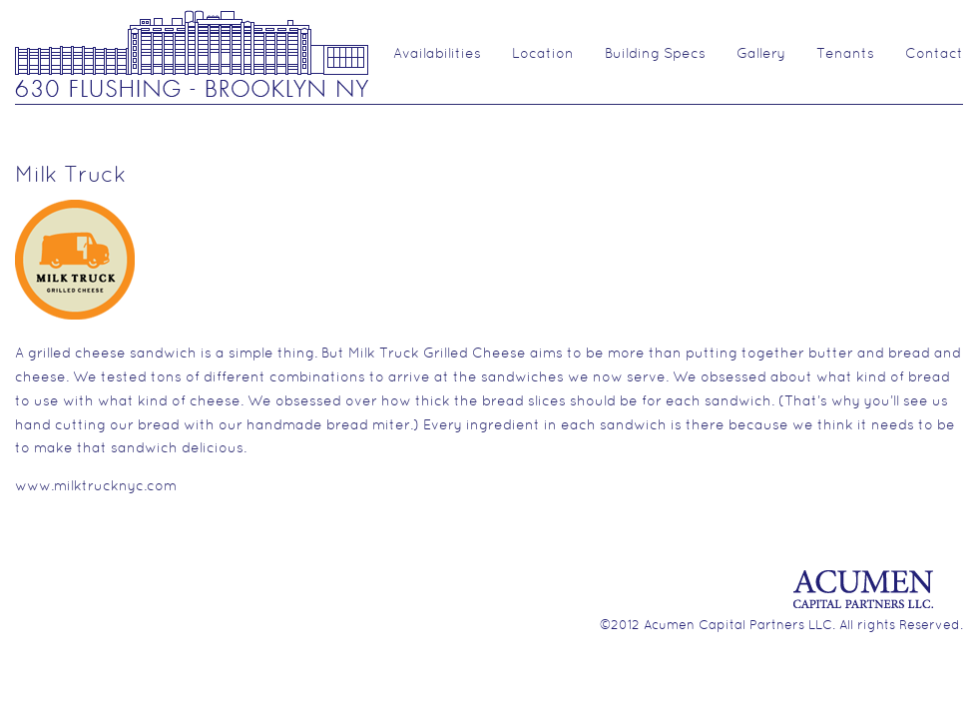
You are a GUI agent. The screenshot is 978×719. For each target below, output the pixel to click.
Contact (934, 54)
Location (543, 54)
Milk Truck (70, 176)
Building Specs (655, 54)
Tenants (845, 54)
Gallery (760, 54)
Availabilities (437, 54)
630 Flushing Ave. (191, 52)
